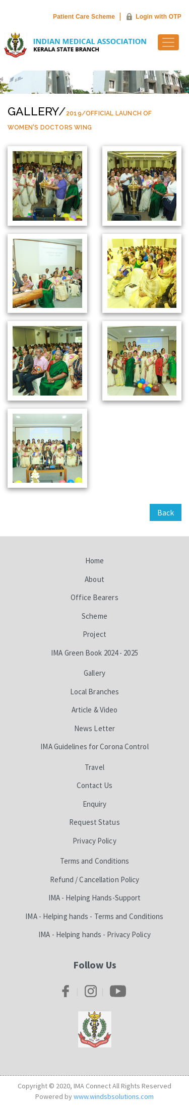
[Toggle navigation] (168, 42)
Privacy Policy (94, 840)
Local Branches (94, 691)
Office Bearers (94, 597)
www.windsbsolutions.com (114, 1096)
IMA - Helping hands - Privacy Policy (94, 934)
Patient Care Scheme (84, 16)
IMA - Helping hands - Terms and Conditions (94, 916)
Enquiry (95, 804)
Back (165, 512)
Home (94, 560)
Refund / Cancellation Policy (95, 879)
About (94, 579)
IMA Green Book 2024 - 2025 (94, 653)
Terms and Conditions (95, 861)
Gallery (33, 111)
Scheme (94, 616)
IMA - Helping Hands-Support (94, 897)
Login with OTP (158, 16)
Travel (94, 767)
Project (94, 634)
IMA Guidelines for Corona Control (94, 746)
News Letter (94, 728)
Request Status (94, 822)
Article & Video (95, 709)
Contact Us (95, 785)
